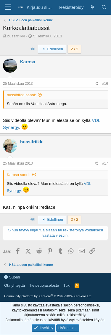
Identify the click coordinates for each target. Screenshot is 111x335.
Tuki (66, 285)
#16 (105, 84)
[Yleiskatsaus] (92, 7)
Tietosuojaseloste (44, 285)
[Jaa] (96, 83)
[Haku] (104, 7)
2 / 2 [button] (74, 49)
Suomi (12, 277)
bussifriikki (16, 36)
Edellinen (52, 49)
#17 (105, 163)
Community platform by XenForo (48, 296)
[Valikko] (8, 7)
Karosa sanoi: (18, 175)
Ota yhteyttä (14, 285)
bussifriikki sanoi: (21, 95)
